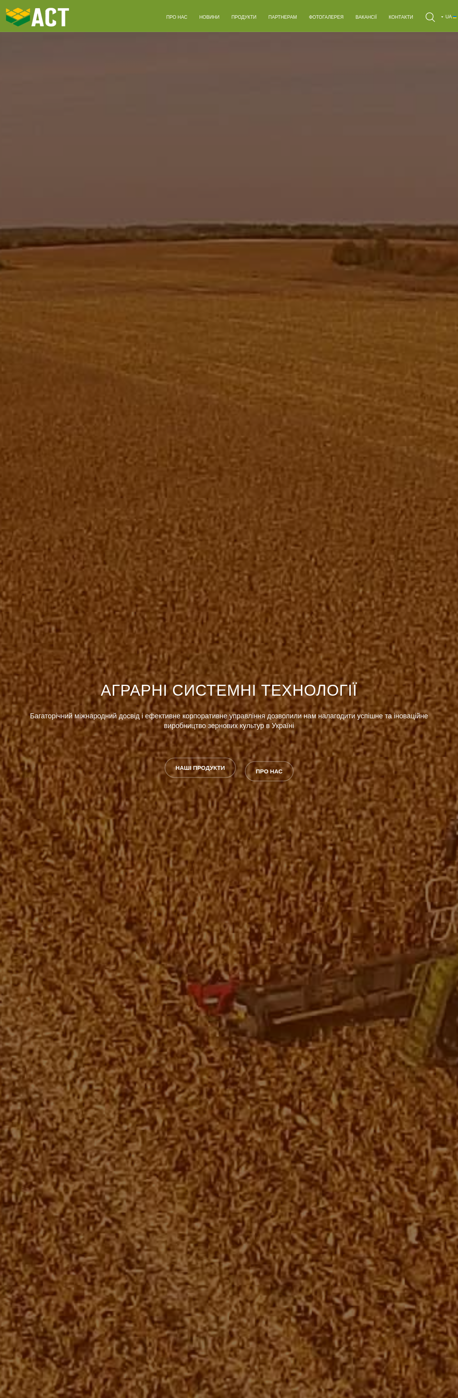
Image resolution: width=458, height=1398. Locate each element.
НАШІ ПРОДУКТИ (200, 767)
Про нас (176, 17)
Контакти (401, 17)
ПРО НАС (269, 767)
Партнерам (283, 17)
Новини (209, 17)
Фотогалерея (326, 17)
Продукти (244, 17)
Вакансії (366, 17)
